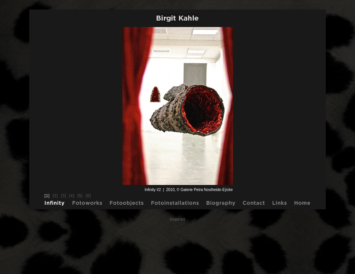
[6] (88, 196)
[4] (71, 196)
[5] (80, 196)
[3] (63, 196)
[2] (55, 196)
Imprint (177, 219)
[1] (47, 196)
